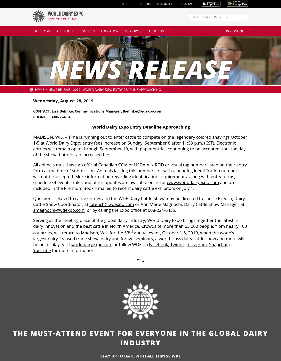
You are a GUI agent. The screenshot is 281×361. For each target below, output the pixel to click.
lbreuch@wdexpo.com (111, 204)
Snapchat (218, 244)
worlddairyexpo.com (91, 244)
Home (39, 90)
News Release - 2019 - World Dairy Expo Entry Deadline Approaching (105, 90)
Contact (188, 4)
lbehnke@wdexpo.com (143, 111)
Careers (144, 4)
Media (126, 4)
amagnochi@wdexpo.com (59, 210)
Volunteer (166, 4)
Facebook (158, 244)
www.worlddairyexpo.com (193, 182)
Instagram (197, 244)
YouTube (42, 250)
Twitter (177, 244)
